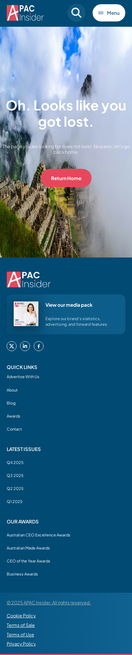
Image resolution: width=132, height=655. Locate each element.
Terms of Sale (21, 625)
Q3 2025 (15, 475)
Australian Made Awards (28, 547)
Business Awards (22, 573)
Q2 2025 (15, 488)
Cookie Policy (21, 615)
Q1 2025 (15, 501)
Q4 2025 (15, 462)
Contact (14, 428)
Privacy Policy (21, 644)
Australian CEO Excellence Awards (38, 534)
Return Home (66, 178)
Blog (11, 402)
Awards (13, 415)
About (12, 389)
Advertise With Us (23, 376)
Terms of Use (20, 634)
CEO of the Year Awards (28, 560)
